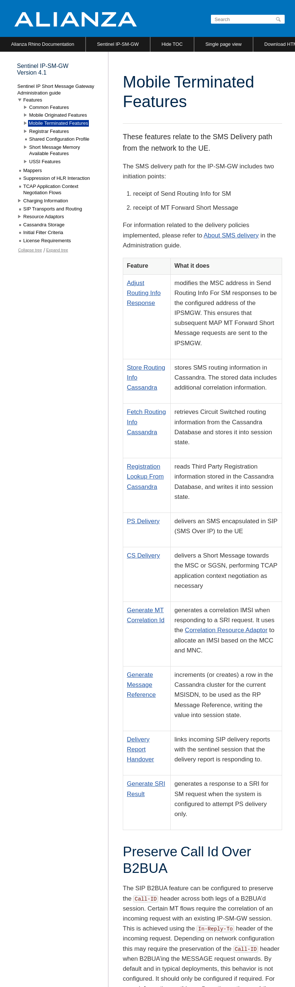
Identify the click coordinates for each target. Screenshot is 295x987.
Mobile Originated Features (58, 115)
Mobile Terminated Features (58, 123)
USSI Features (44, 161)
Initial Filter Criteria (43, 232)
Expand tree (57, 250)
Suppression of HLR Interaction (56, 178)
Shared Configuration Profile (59, 139)
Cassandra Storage (44, 224)
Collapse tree (30, 250)
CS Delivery (143, 555)
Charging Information (45, 200)
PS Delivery (143, 521)
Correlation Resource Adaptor (226, 630)
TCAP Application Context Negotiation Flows (50, 190)
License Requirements (47, 240)
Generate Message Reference (141, 684)
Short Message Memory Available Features (54, 150)
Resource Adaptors (43, 216)
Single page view (223, 44)
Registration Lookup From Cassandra (145, 476)
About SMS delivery (231, 235)
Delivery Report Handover (140, 749)
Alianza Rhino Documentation (42, 44)
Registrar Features (49, 131)
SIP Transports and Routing (52, 209)
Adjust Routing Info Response (144, 293)
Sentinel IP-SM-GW (118, 44)
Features (32, 100)
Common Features (49, 107)
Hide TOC (172, 44)
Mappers (32, 170)
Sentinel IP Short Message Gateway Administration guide (55, 89)
